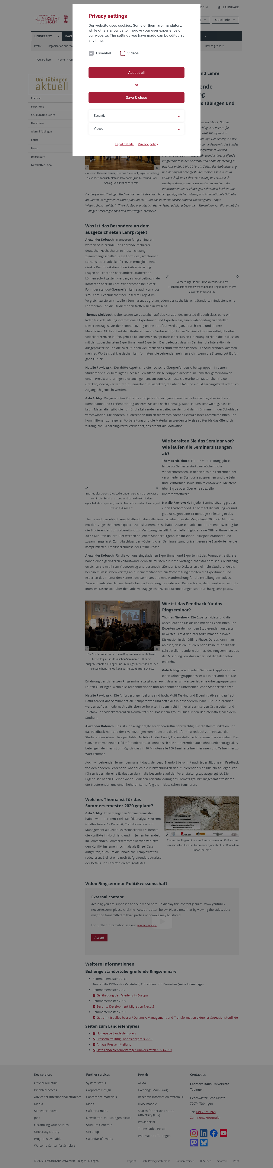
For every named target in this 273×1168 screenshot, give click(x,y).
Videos (133, 53)
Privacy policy (148, 144)
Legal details (124, 144)
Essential (103, 53)
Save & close (136, 97)
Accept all (136, 72)
